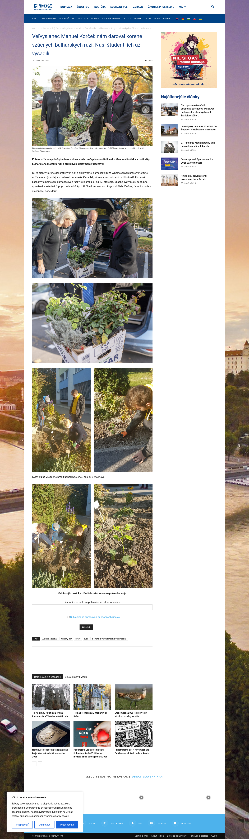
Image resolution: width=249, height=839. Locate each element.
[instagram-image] (107, 797)
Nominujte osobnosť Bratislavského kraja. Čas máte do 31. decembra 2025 (50, 753)
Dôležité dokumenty (176, 835)
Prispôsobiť (22, 824)
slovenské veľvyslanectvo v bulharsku (109, 638)
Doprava (66, 6)
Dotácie (95, 18)
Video (157, 18)
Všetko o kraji (141, 835)
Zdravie (138, 6)
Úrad (34, 18)
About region (157, 835)
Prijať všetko (67, 824)
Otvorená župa (67, 18)
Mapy (182, 6)
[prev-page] (34, 763)
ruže (86, 638)
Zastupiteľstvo (48, 18)
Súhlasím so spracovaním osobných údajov (95, 617)
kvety (77, 638)
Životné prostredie (161, 6)
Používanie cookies (199, 835)
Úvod (34, 28)
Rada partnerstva (111, 18)
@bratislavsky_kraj (147, 776)
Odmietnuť (44, 824)
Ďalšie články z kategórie (47, 677)
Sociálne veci (119, 6)
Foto (148, 18)
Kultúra (99, 6)
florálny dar (66, 638)
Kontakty (168, 18)
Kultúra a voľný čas (50, 28)
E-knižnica (83, 18)
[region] (45, 812)
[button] (213, 7)
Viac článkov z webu (76, 677)
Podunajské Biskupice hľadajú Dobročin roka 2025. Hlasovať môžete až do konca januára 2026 (90, 753)
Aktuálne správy (49, 638)
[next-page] (40, 763)
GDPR (214, 835)
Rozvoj (127, 18)
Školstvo (83, 6)
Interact (138, 18)
